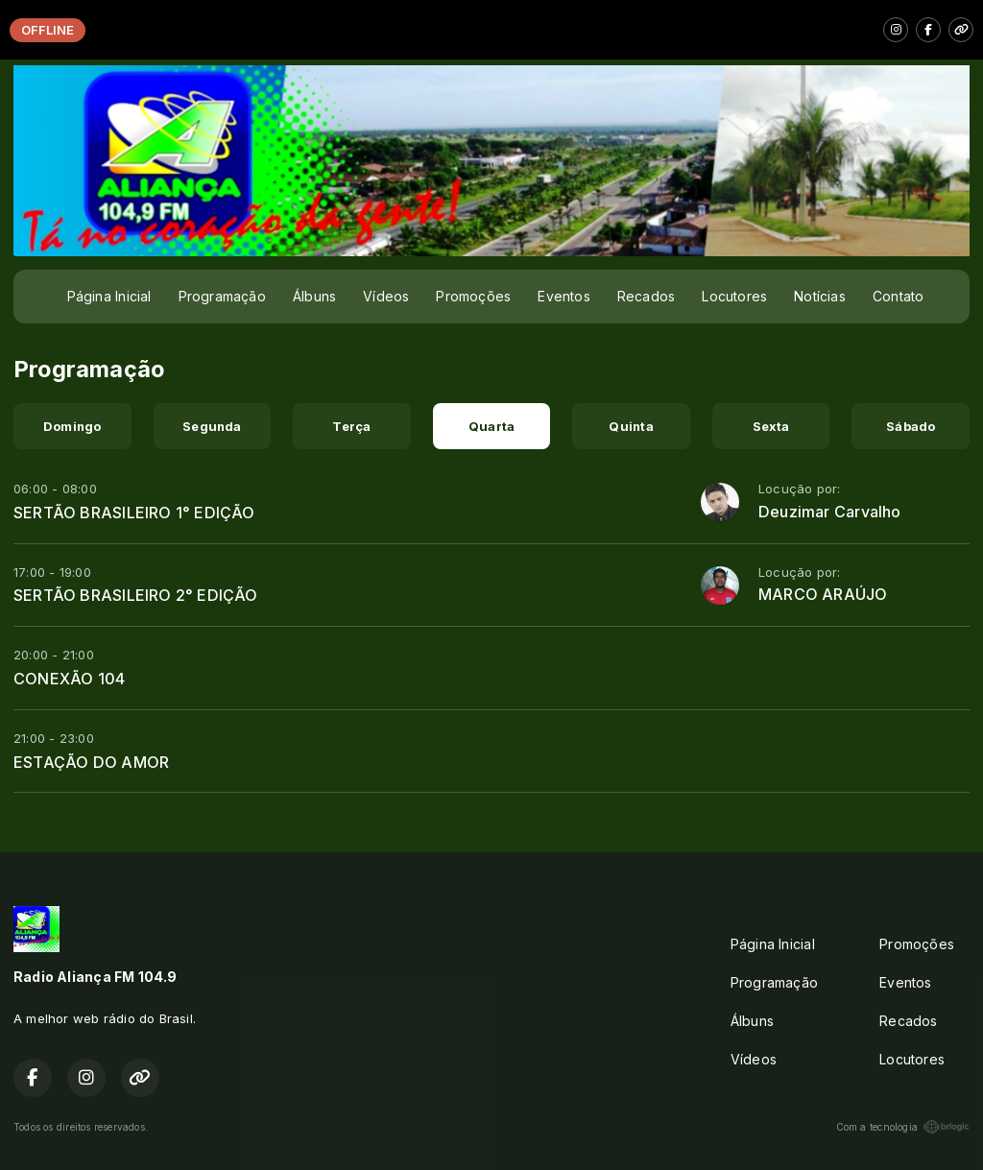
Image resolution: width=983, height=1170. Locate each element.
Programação (222, 296)
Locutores (734, 296)
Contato (898, 296)
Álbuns (314, 296)
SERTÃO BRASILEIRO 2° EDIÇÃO (135, 595)
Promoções (473, 296)
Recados (646, 296)
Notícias (820, 296)
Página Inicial (109, 296)
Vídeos (386, 296)
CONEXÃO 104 (69, 678)
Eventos (563, 296)
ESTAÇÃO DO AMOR (91, 762)
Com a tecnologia (903, 1127)
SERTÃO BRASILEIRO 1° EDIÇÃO (134, 512)
